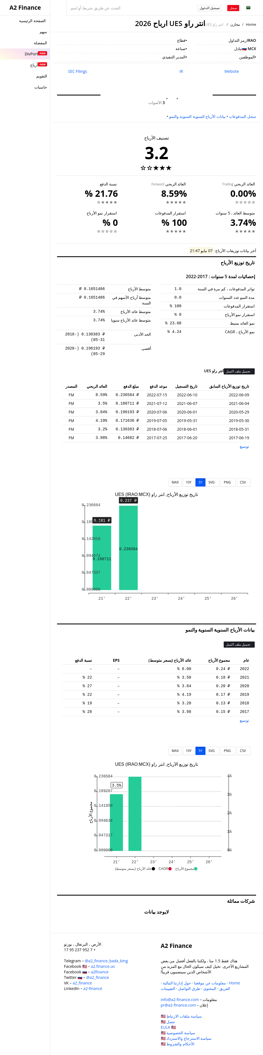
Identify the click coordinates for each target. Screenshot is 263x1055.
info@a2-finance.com (180, 999)
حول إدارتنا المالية (177, 983)
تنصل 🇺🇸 (168, 1021)
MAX (175, 482)
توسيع (244, 446)
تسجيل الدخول (210, 8)
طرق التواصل (189, 988)
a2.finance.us (103, 966)
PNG (228, 482)
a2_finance (82, 983)
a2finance (100, 971)
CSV (243, 482)
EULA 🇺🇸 (168, 1027)
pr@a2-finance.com (178, 1005)
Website (232, 71)
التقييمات (168, 988)
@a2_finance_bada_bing (106, 960)
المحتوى (209, 988)
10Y (188, 482)
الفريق (224, 988)
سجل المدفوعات (242, 116)
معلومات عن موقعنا (210, 983)
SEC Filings (77, 71)
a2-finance (92, 988)
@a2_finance (97, 977)
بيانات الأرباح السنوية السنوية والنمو (197, 116)
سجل (233, 8)
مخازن (235, 24)
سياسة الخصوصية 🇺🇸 (178, 1032)
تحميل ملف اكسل (238, 371)
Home (251, 24)
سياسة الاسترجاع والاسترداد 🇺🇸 (186, 1038)
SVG (212, 482)
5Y (200, 482)
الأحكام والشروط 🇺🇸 (177, 1043)
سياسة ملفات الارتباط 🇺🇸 (181, 1016)
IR (181, 71)
